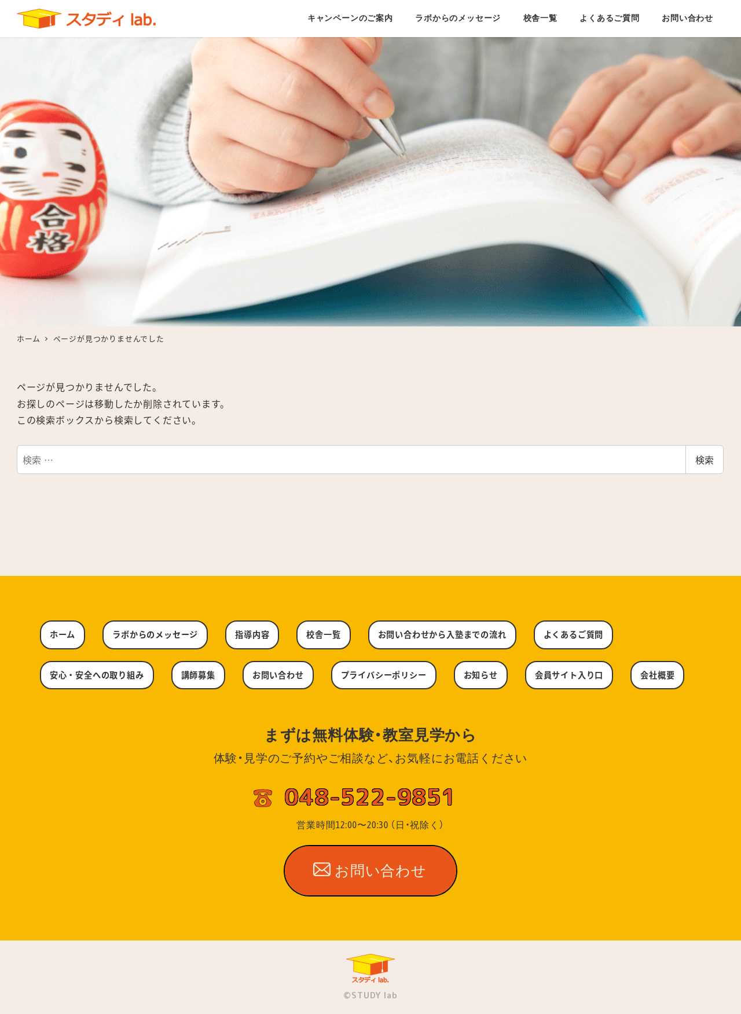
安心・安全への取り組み (97, 675)
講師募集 (198, 675)
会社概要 (657, 675)
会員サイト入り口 (569, 675)
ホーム (62, 634)
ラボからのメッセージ (155, 634)
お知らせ (481, 675)
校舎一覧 (323, 634)
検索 (704, 459)
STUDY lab (374, 995)
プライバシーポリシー (384, 675)
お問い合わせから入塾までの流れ (442, 634)
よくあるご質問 (574, 634)
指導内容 (252, 634)
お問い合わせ (278, 675)
